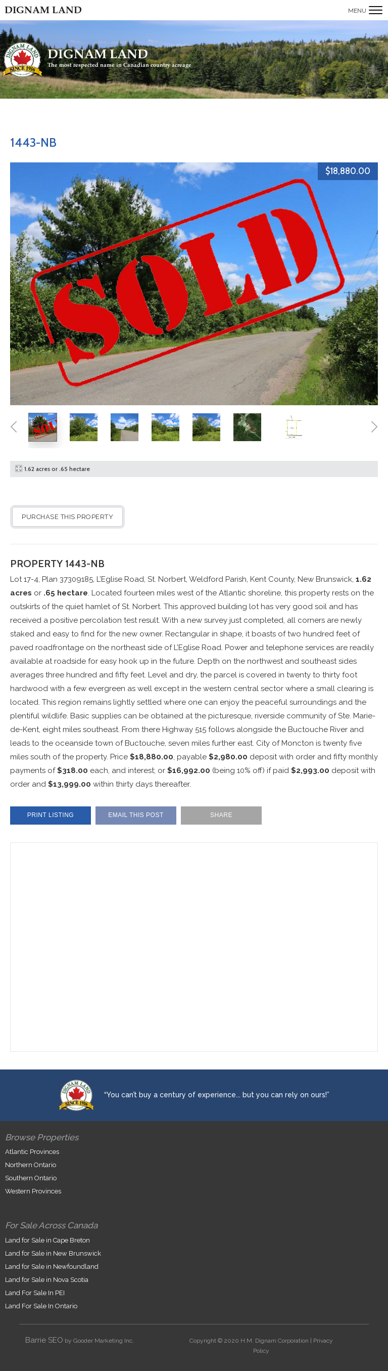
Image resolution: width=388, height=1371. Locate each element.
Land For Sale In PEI (35, 1293)
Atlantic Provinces (32, 1151)
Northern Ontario (30, 1165)
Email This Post (136, 815)
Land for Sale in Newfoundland (52, 1266)
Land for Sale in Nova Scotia (46, 1279)
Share (221, 815)
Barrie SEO (44, 1340)
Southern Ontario (31, 1178)
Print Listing (50, 815)
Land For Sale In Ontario (41, 1306)
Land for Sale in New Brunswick (53, 1253)
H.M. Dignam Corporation (274, 1340)
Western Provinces (33, 1191)
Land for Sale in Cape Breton (47, 1240)
